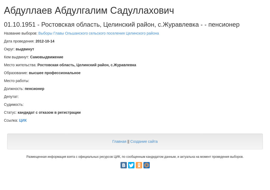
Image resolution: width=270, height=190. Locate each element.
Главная (119, 141)
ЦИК (23, 120)
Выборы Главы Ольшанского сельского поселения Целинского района (98, 33)
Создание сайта (144, 141)
